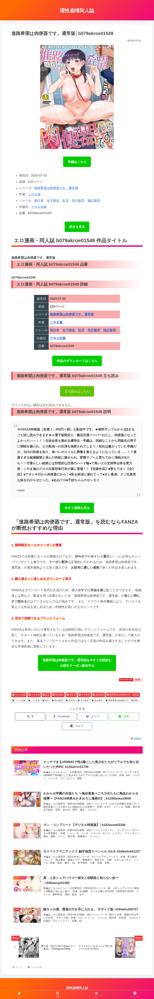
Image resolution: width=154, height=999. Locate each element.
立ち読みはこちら (77, 391)
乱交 (65, 200)
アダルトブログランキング (67, 988)
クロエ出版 (39, 207)
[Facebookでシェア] (54, 716)
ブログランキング (96, 988)
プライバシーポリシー (37, 988)
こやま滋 (34, 194)
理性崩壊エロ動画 (119, 988)
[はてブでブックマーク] (76, 716)
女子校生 (53, 200)
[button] (121, 716)
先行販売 (78, 200)
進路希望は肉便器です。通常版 (56, 188)
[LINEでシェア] (99, 716)
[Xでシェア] (32, 716)
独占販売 (94, 200)
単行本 (39, 200)
